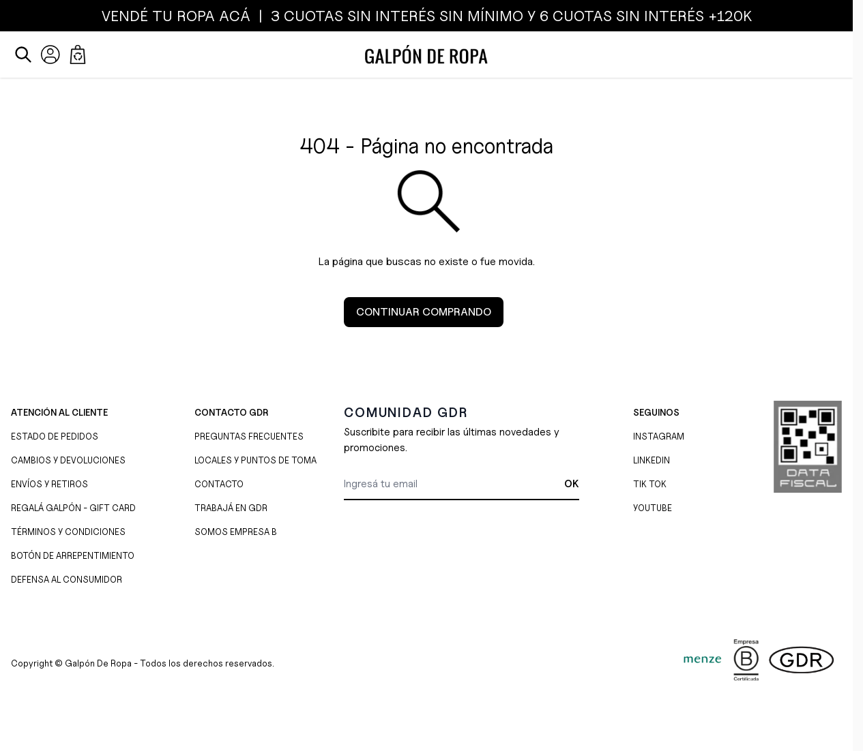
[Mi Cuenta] (50, 54)
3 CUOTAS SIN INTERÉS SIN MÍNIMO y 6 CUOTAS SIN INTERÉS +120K (509, 16)
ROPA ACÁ (211, 16)
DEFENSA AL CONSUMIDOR (66, 579)
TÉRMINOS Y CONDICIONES (68, 531)
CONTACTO (219, 483)
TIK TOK (650, 483)
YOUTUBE (652, 507)
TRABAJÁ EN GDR (230, 507)
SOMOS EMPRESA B (235, 531)
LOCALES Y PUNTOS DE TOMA (255, 460)
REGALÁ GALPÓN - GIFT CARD (73, 507)
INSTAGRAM (658, 436)
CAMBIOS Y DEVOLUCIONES (68, 460)
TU (162, 16)
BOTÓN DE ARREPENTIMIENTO (72, 555)
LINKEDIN (651, 460)
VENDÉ (127, 16)
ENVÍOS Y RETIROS (49, 483)
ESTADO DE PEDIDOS (54, 436)
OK (571, 484)
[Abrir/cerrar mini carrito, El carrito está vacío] (77, 54)
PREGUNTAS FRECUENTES (249, 436)
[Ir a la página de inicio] (426, 54)
